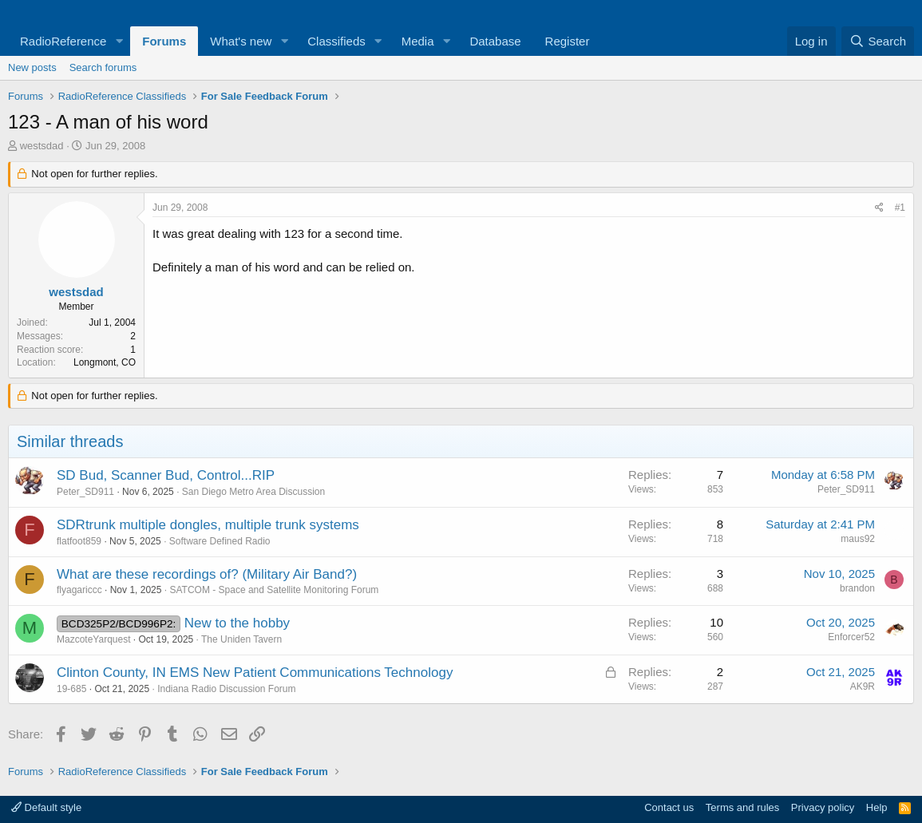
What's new (240, 41)
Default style (46, 807)
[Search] (877, 41)
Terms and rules (742, 807)
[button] (119, 41)
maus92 (858, 538)
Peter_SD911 (85, 491)
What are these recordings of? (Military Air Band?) (207, 574)
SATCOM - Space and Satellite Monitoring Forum (273, 589)
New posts (32, 67)
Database (494, 41)
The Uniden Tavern (241, 639)
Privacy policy (822, 807)
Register (567, 41)
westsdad (42, 146)
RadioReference (63, 41)
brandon (857, 588)
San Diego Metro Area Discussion (253, 491)
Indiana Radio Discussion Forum (226, 688)
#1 (900, 207)
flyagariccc (79, 589)
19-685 (71, 688)
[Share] (879, 208)
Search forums (103, 67)
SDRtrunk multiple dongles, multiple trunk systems (208, 524)
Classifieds (336, 41)
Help (877, 807)
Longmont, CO (104, 362)
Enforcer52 (851, 637)
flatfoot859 (79, 541)
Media (418, 41)
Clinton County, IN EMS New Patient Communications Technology (255, 672)
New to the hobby (237, 623)
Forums (164, 41)
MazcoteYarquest (94, 639)
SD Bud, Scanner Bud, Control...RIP (166, 475)
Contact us (669, 807)
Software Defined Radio (220, 541)
